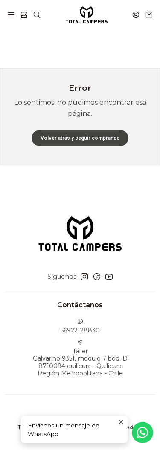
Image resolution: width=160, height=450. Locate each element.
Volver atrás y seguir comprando (80, 138)
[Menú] (11, 14)
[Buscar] (37, 14)
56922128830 (80, 326)
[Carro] (149, 14)
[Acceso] (136, 14)
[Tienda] (23, 14)
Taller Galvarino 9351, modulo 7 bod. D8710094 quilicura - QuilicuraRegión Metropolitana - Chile (80, 358)
